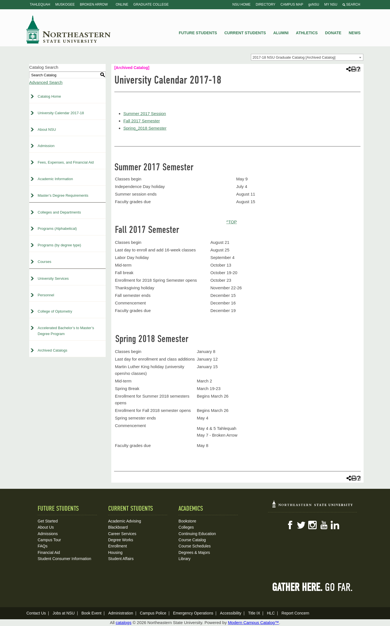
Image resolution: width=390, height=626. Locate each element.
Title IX (254, 613)
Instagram (312, 525)
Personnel (46, 295)
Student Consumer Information (64, 558)
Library (184, 558)
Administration (120, 613)
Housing (115, 552)
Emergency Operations (193, 613)
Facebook (290, 525)
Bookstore (187, 521)
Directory (265, 4)
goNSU (313, 4)
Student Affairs (121, 558)
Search (351, 4)
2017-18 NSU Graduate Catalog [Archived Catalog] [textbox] (294, 57)
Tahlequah (40, 4)
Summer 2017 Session (144, 113)
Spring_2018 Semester (144, 128)
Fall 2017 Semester (141, 120)
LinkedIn (335, 525)
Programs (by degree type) (59, 245)
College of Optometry (55, 311)
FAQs (42, 546)
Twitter (301, 525)
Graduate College (151, 4)
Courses (44, 262)
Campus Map (291, 4)
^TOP (231, 221)
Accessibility (230, 613)
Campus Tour (49, 540)
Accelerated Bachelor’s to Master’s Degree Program (66, 331)
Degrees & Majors (194, 552)
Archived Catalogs (52, 350)
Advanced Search (45, 82)
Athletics (307, 33)
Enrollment (117, 546)
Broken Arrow (94, 4)
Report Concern (295, 613)
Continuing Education (197, 533)
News (354, 33)
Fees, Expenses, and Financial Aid (66, 162)
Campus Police (153, 613)
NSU (68, 29)
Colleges (186, 527)
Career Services (122, 533)
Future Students (198, 33)
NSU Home (241, 4)
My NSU (330, 4)
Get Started (48, 521)
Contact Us (36, 613)
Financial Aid (49, 552)
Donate (333, 33)
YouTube (323, 525)
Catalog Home (49, 96)
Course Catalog (192, 540)
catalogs (123, 622)
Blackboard (118, 527)
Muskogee (65, 4)
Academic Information (55, 179)
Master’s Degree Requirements (63, 195)
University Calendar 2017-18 (61, 113)
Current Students (245, 33)
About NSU (47, 129)
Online (122, 4)
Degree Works (120, 540)
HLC (271, 613)
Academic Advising (124, 521)
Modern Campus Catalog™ (253, 622)
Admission (46, 146)
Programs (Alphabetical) (57, 228)
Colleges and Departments (59, 212)
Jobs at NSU (64, 613)
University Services (53, 278)
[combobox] (307, 57)
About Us (46, 527)
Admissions (48, 533)
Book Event (91, 613)
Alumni (280, 33)
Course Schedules (194, 546)
